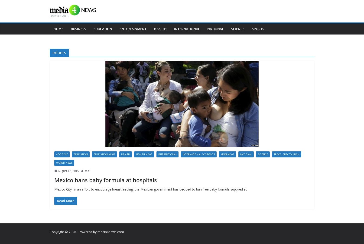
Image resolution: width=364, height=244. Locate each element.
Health (160, 29)
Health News (144, 154)
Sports (258, 29)
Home (58, 29)
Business (78, 29)
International (187, 29)
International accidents (199, 154)
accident (62, 154)
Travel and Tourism (286, 154)
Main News (227, 154)
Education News (104, 154)
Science (237, 29)
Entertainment (133, 29)
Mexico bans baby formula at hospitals (105, 180)
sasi (87, 171)
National (215, 29)
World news (64, 162)
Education (103, 29)
